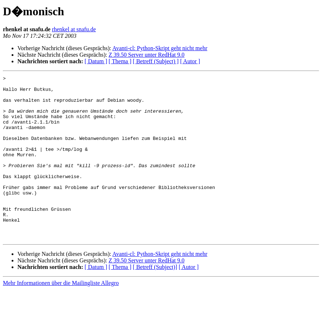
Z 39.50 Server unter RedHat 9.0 (146, 55)
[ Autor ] (190, 61)
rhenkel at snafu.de (74, 29)
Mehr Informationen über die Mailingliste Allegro (61, 316)
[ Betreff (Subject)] (155, 300)
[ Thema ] (120, 61)
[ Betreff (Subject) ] (155, 61)
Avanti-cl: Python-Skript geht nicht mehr (159, 48)
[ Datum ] (95, 61)
